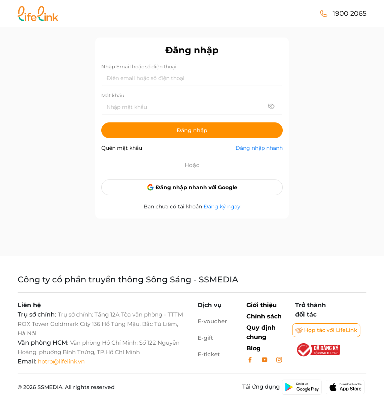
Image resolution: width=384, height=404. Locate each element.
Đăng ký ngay (222, 206)
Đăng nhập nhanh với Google (192, 187)
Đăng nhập (192, 130)
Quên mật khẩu (121, 148)
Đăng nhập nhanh (259, 148)
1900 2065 (349, 13)
